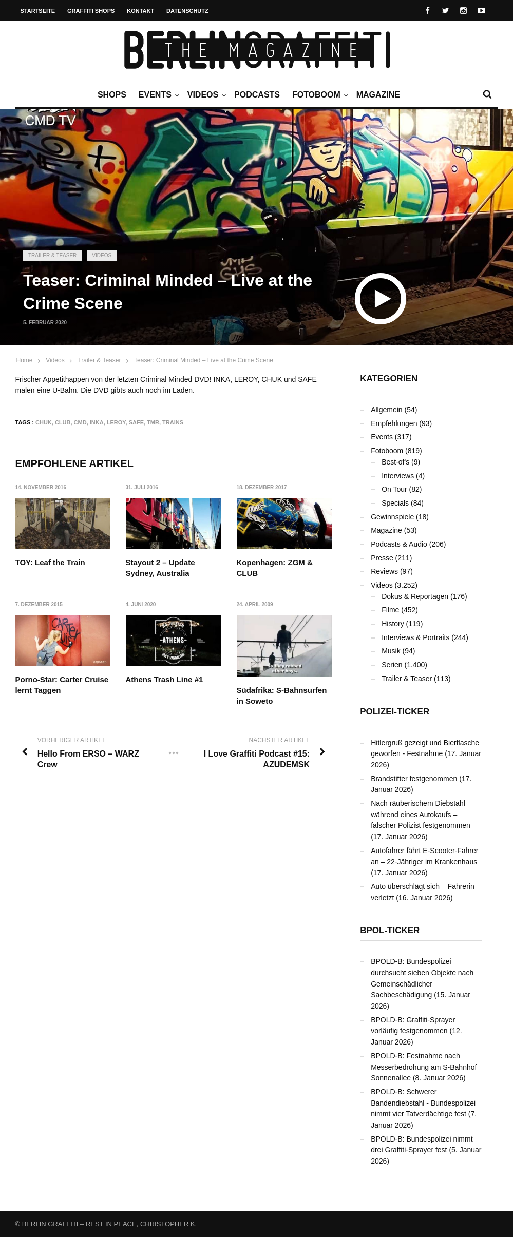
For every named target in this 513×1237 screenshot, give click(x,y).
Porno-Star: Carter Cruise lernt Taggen (62, 685)
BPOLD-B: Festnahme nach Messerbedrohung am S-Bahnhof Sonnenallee (424, 1067)
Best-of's (395, 462)
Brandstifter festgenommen (414, 779)
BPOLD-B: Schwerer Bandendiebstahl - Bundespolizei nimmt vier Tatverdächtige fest (423, 1103)
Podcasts (257, 94)
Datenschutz (187, 11)
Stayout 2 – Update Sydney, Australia (160, 567)
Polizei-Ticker (394, 712)
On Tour (394, 489)
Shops (112, 94)
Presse (382, 558)
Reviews (384, 571)
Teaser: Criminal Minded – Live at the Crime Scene (203, 360)
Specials (395, 503)
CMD (80, 422)
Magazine (378, 94)
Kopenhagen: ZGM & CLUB (275, 567)
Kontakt (140, 11)
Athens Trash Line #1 (164, 679)
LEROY (116, 422)
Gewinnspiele (392, 517)
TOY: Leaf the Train (50, 562)
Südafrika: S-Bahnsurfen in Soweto (282, 695)
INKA (97, 422)
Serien (392, 665)
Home (24, 360)
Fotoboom (319, 95)
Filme (390, 610)
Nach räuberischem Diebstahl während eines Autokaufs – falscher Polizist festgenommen (420, 814)
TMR (153, 422)
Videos (205, 95)
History (393, 624)
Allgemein (386, 409)
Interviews (398, 476)
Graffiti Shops (91, 11)
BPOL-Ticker (390, 930)
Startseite (38, 11)
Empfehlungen (394, 423)
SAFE (136, 422)
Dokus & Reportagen (415, 596)
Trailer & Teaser (52, 255)
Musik (391, 651)
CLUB (63, 422)
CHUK (43, 422)
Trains (172, 422)
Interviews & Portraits (415, 637)
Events (158, 95)
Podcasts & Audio (399, 544)
